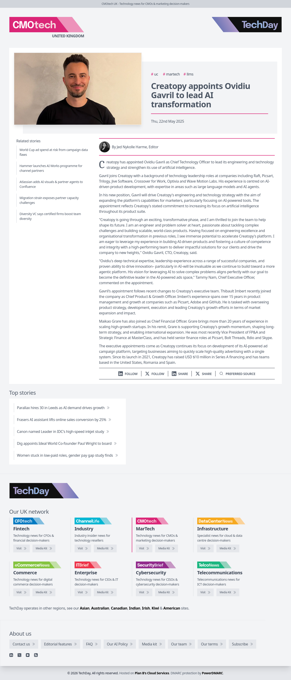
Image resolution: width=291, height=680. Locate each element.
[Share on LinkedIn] (180, 373)
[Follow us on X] (154, 373)
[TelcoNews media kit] (227, 592)
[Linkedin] (11, 655)
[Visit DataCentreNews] (205, 548)
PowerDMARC (212, 673)
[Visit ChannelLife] (83, 548)
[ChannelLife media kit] (105, 548)
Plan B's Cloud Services (152, 673)
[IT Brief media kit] (105, 592)
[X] (19, 655)
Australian (100, 608)
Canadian (119, 608)
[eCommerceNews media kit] (43, 592)
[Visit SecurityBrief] (144, 592)
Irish (146, 608)
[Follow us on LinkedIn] (128, 373)
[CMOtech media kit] (166, 548)
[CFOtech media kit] (43, 548)
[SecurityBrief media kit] (166, 592)
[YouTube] (28, 655)
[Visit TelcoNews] (205, 592)
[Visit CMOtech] (144, 548)
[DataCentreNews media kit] (227, 548)
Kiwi (155, 608)
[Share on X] (203, 373)
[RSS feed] (36, 655)
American (171, 608)
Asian (84, 608)
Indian (134, 608)
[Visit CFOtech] (21, 548)
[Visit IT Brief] (83, 592)
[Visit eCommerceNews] (21, 592)
